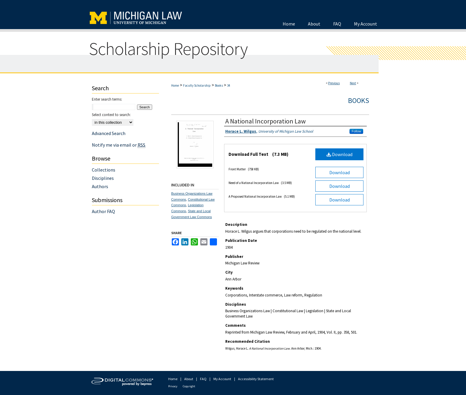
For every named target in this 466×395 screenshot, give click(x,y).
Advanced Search (108, 133)
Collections (103, 170)
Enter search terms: (107, 99)
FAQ (203, 379)
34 (228, 85)
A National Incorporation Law (265, 121)
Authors (100, 186)
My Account (222, 379)
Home (175, 85)
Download (339, 154)
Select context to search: (111, 114)
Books (219, 85)
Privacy (172, 386)
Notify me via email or (118, 145)
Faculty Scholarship (197, 85)
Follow (356, 131)
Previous (334, 83)
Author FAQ (103, 211)
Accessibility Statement (256, 379)
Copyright (189, 386)
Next (353, 83)
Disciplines (103, 178)
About (188, 379)
